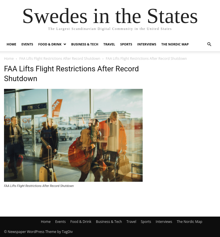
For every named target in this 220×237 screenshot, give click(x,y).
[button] (209, 44)
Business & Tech (85, 44)
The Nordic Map (174, 44)
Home (11, 44)
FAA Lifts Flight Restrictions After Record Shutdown (59, 58)
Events (27, 44)
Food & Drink (50, 44)
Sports (126, 44)
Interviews (146, 44)
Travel (109, 44)
